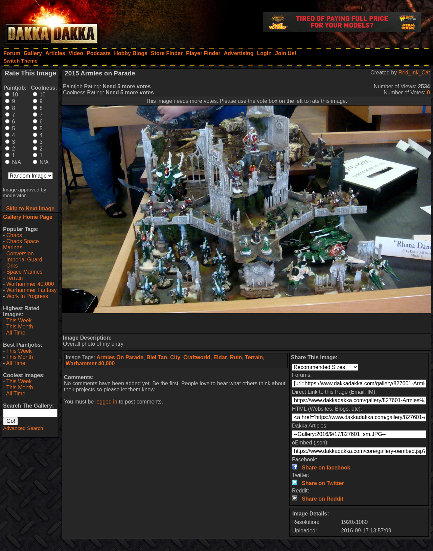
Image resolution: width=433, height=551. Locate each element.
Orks (12, 266)
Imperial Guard (24, 259)
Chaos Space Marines (21, 244)
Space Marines (24, 272)
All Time (15, 333)
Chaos (14, 235)
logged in (106, 402)
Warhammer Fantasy (31, 290)
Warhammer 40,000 (30, 284)
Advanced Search (23, 428)
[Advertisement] (246, 323)
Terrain (14, 278)
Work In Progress (27, 296)
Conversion (20, 253)
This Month (19, 326)
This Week (18, 320)
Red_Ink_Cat (414, 72)
